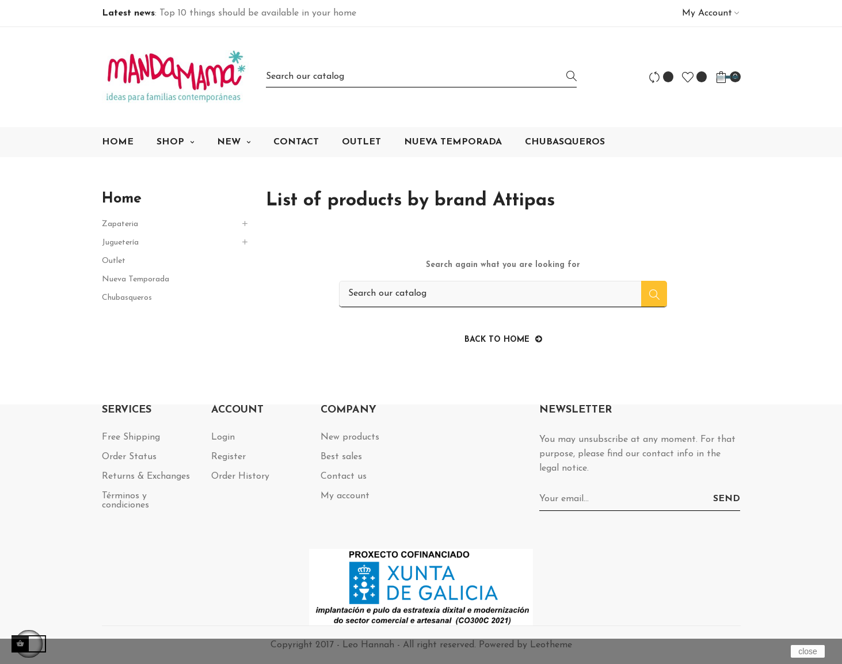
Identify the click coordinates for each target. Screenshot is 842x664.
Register (228, 456)
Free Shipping (131, 437)
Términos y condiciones (125, 500)
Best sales (341, 456)
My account (345, 496)
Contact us (344, 476)
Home (122, 199)
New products (350, 437)
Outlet (113, 261)
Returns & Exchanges (146, 476)
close (807, 651)
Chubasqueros (127, 297)
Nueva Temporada (135, 279)
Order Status (129, 456)
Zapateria (120, 224)
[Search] (421, 77)
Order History (240, 476)
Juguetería (120, 242)
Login (223, 437)
